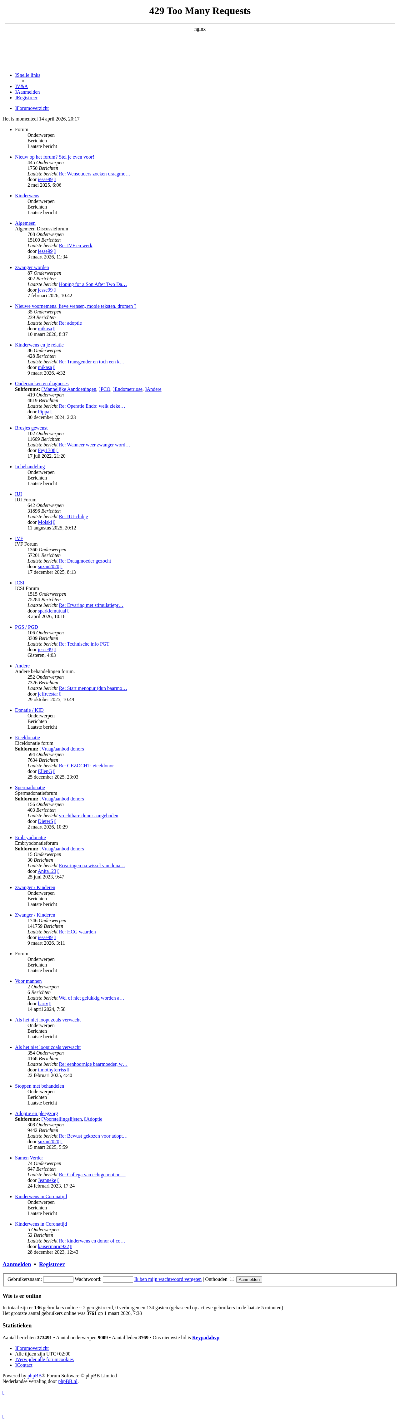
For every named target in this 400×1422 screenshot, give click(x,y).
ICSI (19, 582)
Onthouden (219, 1279)
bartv (43, 1003)
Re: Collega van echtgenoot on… (92, 1174)
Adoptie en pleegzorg (36, 1113)
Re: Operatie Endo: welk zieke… (92, 406)
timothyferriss (52, 1069)
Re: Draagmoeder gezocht (85, 560)
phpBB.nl (68, 1381)
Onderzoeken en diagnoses (42, 383)
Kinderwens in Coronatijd (41, 1196)
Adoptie (93, 1119)
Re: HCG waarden (77, 931)
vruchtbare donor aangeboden (88, 815)
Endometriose (127, 389)
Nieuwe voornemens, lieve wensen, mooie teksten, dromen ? (75, 306)
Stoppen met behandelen (39, 1086)
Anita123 (47, 871)
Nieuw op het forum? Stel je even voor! (54, 157)
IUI (18, 494)
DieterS (45, 821)
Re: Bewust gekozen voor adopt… (93, 1136)
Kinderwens (27, 195)
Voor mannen (28, 981)
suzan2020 (48, 566)
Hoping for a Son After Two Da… (93, 284)
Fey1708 (46, 450)
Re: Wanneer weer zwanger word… (94, 444)
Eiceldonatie (27, 737)
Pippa (43, 411)
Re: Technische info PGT (84, 644)
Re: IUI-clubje (73, 516)
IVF (19, 538)
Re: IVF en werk (75, 245)
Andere (153, 389)
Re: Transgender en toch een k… (91, 361)
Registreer (52, 1264)
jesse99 (45, 179)
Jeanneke (47, 1180)
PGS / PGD (26, 627)
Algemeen (25, 223)
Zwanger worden (32, 267)
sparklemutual (52, 610)
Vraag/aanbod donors (62, 748)
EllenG (45, 771)
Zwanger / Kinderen (35, 887)
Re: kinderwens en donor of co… (92, 1240)
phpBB (35, 1375)
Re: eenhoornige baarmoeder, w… (93, 1064)
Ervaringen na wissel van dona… (92, 865)
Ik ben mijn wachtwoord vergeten (168, 1279)
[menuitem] (21, 86)
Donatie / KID (29, 710)
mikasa (45, 328)
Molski (45, 522)
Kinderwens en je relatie (39, 344)
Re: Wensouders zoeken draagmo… (94, 173)
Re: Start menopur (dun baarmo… (93, 688)
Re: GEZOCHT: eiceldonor (86, 765)
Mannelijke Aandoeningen (69, 389)
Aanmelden (16, 1264)
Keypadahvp (205, 1337)
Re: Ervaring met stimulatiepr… (91, 605)
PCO (104, 389)
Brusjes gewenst (31, 428)
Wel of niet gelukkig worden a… (91, 998)
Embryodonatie (30, 837)
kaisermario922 (53, 1246)
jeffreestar (48, 693)
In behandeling (30, 466)
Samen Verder (29, 1157)
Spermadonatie (30, 787)
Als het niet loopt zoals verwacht (48, 1019)
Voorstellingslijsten (62, 1119)
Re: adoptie (70, 323)
